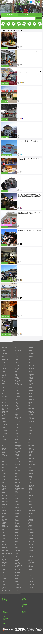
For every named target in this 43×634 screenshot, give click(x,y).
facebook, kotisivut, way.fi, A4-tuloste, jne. (20, 11)
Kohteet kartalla (5, 612)
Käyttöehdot (4, 599)
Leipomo (24, 601)
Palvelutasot (4, 603)
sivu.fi (23, 613)
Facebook (24, 610)
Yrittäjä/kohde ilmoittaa (6, 613)
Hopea (3, 620)
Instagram (24, 611)
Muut (23, 606)
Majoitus (23, 598)
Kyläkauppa (24, 603)
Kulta (3, 622)
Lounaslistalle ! (25, 614)
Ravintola (24, 599)
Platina (3, 623)
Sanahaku (4, 611)
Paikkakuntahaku (5, 610)
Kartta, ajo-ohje (5, 616)
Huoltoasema (24, 604)
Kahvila (23, 600)
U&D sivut (20, 4)
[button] (39, 14)
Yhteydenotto (4, 600)
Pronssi (3, 619)
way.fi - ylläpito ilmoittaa (6, 601)
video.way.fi (24, 612)
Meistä (3, 598)
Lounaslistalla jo (5, 614)
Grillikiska (24, 605)
